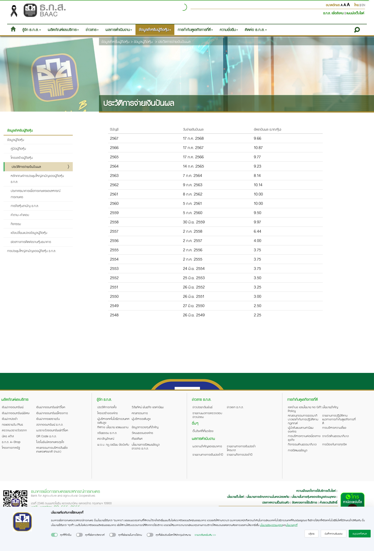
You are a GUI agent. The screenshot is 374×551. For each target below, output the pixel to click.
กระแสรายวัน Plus (12, 424)
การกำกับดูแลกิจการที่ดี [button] (195, 29)
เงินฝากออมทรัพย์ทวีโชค (50, 407)
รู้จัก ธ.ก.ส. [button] (31, 29)
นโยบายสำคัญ (330, 407)
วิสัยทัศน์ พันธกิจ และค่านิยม (148, 407)
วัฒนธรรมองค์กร (142, 433)
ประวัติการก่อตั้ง (107, 407)
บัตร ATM (8, 436)
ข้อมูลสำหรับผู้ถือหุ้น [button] (155, 29)
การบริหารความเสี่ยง (334, 427)
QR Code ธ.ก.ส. (46, 436)
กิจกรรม (16, 223)
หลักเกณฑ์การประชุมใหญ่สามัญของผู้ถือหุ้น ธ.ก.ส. (37, 178)
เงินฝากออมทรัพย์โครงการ (52, 413)
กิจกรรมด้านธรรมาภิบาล (302, 444)
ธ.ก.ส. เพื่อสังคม (334, 13)
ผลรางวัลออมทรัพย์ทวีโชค (52, 430)
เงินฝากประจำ (10, 419)
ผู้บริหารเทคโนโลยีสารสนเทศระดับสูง (113, 421)
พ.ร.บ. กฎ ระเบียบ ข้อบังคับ (113, 444)
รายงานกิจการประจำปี (239, 454)
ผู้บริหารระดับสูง (141, 419)
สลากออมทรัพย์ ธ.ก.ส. (49, 424)
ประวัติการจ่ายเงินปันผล (26, 166)
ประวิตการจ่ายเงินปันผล (174, 41)
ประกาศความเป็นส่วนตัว (275, 502)
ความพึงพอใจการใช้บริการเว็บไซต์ (316, 491)
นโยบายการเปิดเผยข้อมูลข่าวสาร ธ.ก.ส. (146, 446)
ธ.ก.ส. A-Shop (11, 442)
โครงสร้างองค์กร (107, 413)
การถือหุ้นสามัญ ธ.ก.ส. (25, 205)
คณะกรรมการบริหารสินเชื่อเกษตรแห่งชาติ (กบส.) (52, 449)
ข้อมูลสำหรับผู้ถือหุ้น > (117, 41)
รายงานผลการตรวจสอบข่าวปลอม (207, 415)
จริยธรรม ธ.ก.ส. (107, 433)
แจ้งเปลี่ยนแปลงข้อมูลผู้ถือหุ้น (29, 232)
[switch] (54, 535)
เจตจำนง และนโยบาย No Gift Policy (304, 409)
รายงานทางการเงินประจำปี (207, 454)
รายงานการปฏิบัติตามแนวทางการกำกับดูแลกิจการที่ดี (339, 419)
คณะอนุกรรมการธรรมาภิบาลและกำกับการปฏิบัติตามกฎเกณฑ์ (303, 419)
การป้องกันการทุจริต (334, 444)
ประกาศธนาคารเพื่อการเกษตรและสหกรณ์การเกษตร (35, 193)
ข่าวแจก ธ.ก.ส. (235, 407)
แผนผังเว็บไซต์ (355, 13)
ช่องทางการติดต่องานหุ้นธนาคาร (31, 241)
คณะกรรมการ (140, 413)
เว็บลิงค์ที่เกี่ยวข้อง (202, 431)
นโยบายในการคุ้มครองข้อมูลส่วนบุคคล (313, 496)
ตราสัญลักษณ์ (105, 438)
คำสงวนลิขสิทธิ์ (328, 502)
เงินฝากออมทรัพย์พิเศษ (15, 413)
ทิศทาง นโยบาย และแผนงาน (112, 427)
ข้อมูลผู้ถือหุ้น (143, 41)
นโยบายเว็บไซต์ (235, 496)
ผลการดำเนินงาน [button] (118, 29)
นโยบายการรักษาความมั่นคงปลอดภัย (267, 496)
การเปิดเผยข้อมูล (297, 450)
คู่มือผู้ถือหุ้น (18, 148)
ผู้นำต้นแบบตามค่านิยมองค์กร (300, 429)
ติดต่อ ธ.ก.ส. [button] (256, 29)
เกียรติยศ (137, 438)
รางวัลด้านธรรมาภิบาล (335, 436)
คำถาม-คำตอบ (20, 214)
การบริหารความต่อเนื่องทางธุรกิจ (304, 438)
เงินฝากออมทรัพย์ (12, 407)
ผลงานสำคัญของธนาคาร (207, 446)
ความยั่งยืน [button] (229, 29)
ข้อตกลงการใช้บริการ (304, 502)
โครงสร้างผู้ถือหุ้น (22, 157)
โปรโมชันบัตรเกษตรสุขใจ (50, 442)
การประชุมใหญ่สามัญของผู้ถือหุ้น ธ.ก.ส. (31, 250)
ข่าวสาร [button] (92, 29)
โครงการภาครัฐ (11, 447)
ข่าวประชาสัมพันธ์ (202, 407)
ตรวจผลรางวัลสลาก (14, 430)
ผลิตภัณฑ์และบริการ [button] (63, 29)
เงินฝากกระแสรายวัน (48, 419)
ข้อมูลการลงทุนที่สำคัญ (145, 427)
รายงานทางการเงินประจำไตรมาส (241, 448)
